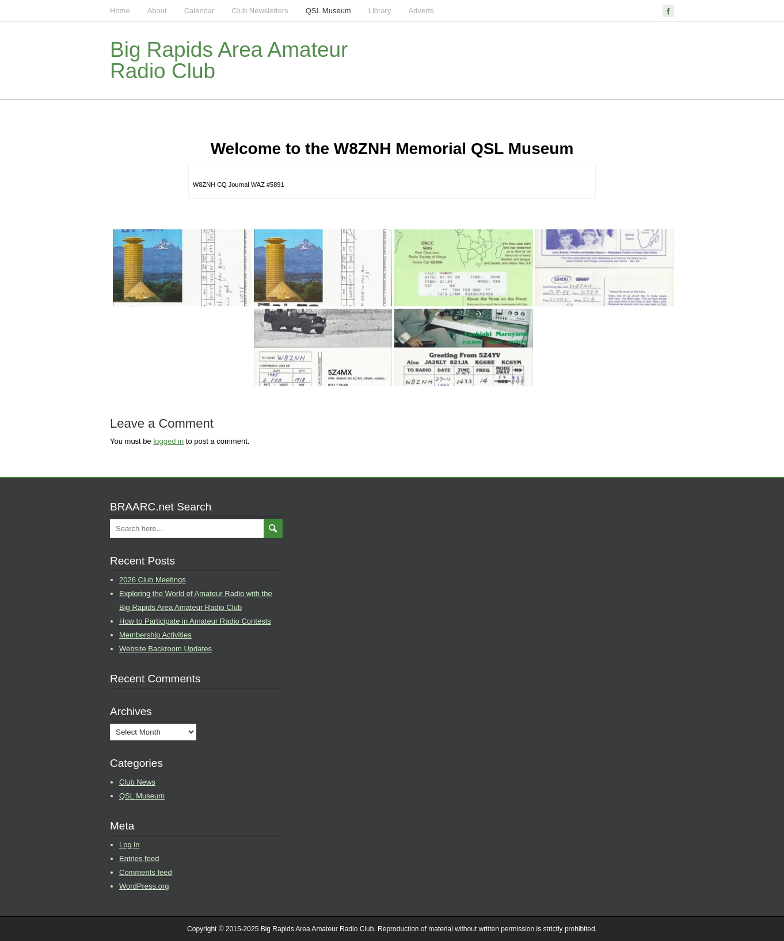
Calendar (199, 10)
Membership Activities (155, 635)
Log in (129, 844)
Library (379, 10)
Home (120, 10)
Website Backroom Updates (165, 648)
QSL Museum (328, 10)
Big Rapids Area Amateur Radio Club (229, 60)
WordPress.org (144, 886)
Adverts (420, 10)
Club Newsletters (259, 10)
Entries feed (139, 858)
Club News (137, 782)
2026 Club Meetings (152, 579)
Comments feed (145, 872)
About (157, 10)
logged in (168, 441)
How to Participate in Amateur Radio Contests (195, 621)
